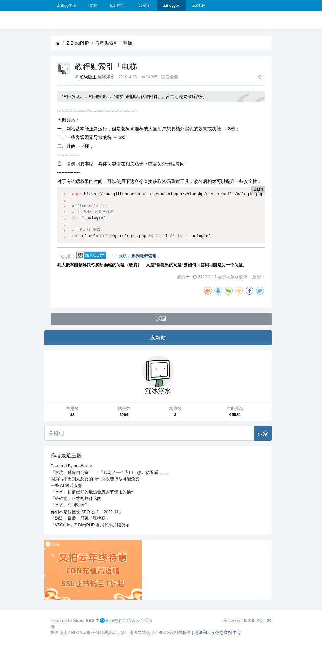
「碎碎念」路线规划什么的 (76, 498)
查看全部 (169, 77)
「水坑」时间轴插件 (70, 505)
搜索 (263, 433)
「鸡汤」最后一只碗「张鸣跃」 (80, 518)
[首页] (58, 43)
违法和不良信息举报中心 (217, 632)
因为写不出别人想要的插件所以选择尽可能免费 (95, 479)
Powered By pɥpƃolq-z (71, 466)
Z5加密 (198, 5)
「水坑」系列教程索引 (135, 256)
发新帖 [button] (158, 337)
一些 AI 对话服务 (66, 485)
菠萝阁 (144, 5)
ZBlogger (171, 5)
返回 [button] (161, 319)
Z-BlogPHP (77, 42)
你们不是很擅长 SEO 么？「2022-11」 (87, 512)
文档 (93, 5)
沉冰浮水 (105, 77)
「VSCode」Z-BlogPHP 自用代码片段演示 (90, 525)
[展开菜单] (53, 20)
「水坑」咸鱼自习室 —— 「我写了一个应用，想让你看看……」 (111, 472)
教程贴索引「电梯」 (116, 42)
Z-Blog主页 (66, 5)
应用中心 (118, 5)
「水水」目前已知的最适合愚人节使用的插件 (93, 492)
